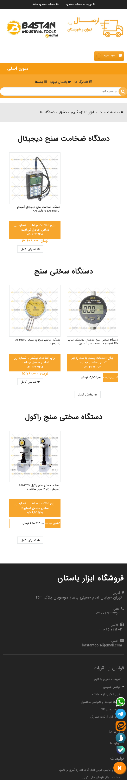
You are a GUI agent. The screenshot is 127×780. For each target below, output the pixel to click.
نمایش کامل (30, 249)
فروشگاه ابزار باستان (90, 578)
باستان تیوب (60, 81)
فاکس (114, 625)
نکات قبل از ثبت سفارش (105, 716)
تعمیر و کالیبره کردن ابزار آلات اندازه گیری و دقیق (90, 770)
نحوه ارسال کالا (111, 709)
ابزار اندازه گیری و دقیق (76, 112)
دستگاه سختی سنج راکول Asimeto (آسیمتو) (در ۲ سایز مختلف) (40, 487)
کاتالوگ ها (82, 81)
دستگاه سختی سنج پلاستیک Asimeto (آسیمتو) (38, 342)
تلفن (116, 609)
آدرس (116, 593)
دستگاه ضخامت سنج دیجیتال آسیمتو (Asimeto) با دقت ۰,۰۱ (39, 209)
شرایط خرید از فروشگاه (106, 694)
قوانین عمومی (112, 687)
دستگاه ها (47, 112)
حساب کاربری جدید (45, 4)
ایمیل (114, 641)
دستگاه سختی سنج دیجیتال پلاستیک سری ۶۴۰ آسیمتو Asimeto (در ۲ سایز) (93, 342)
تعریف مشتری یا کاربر (107, 679)
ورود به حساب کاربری (80, 4)
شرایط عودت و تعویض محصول (101, 702)
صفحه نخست (111, 112)
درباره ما (115, 743)
